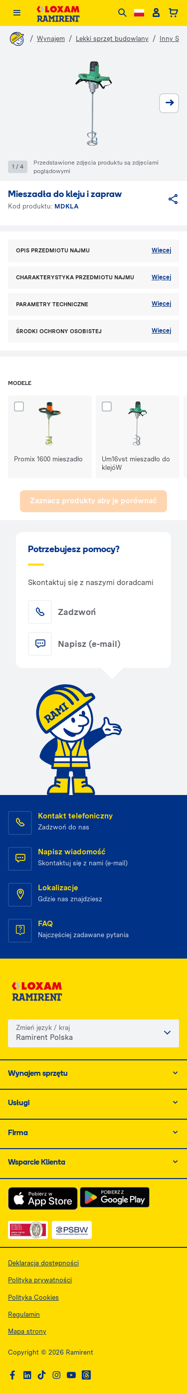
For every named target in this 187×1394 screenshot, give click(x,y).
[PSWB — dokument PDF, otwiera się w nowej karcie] (72, 1230)
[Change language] (139, 12)
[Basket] (173, 13)
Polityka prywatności (40, 1280)
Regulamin (24, 1314)
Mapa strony (27, 1331)
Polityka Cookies (33, 1297)
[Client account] (156, 13)
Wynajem (51, 38)
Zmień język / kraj (43, 1027)
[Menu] (16, 13)
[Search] (122, 13)
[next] (169, 103)
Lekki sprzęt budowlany (112, 38)
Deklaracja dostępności (43, 1263)
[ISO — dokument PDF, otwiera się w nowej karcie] (28, 1230)
